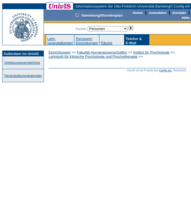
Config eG (165, 70)
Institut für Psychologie (151, 52)
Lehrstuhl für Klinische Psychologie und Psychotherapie (93, 56)
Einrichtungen (60, 52)
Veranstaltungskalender (23, 76)
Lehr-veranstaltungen (60, 41)
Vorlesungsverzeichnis (22, 63)
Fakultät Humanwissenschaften (102, 52)
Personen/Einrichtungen (87, 41)
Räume (106, 43)
